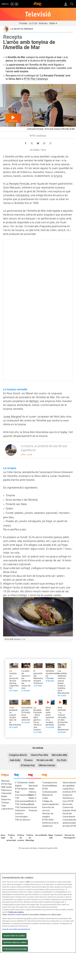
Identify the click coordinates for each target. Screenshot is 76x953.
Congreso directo (18, 755)
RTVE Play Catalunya (36, 78)
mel (20, 226)
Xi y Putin (61, 760)
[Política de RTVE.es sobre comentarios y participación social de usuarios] (69, 836)
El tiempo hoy (28, 765)
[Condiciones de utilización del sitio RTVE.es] (3, 836)
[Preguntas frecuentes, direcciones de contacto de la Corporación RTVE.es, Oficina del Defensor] (58, 835)
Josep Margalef (12, 416)
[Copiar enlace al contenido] (50, 142)
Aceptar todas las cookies (14, 936)
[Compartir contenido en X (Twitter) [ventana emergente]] (32, 142)
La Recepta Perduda (17, 183)
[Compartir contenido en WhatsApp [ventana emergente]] (44, 142)
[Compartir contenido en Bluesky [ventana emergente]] (38, 142)
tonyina (58, 175)
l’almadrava (22, 195)
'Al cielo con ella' (44, 760)
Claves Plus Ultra (39, 755)
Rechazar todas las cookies (14, 942)
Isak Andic (15, 760)
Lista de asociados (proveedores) (16, 929)
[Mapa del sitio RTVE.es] (50, 836)
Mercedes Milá (59, 755)
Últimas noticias (47, 765)
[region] (38, 913)
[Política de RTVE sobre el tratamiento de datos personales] (11, 838)
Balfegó (33, 401)
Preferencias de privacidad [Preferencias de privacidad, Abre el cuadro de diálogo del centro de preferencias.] (15, 949)
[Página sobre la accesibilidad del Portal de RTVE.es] (41, 835)
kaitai (64, 432)
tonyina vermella (56, 60)
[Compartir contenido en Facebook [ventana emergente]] (25, 142)
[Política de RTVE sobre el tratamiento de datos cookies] (20, 838)
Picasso (28, 760)
